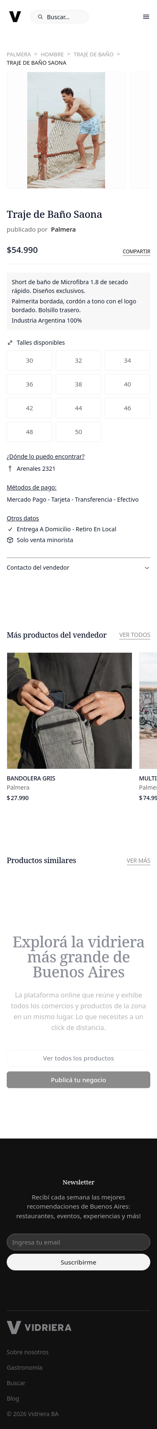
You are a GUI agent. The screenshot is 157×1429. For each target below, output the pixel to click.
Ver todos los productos (78, 1060)
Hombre (52, 54)
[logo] (15, 16)
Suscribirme (78, 1262)
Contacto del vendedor (78, 567)
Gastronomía (24, 1367)
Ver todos (134, 635)
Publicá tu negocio (78, 1082)
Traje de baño (93, 54)
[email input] (78, 1242)
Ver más (138, 860)
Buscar (16, 1383)
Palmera (19, 54)
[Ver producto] (69, 727)
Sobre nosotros (28, 1352)
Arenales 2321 (31, 468)
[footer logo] (78, 1327)
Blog (13, 1398)
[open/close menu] (146, 16)
